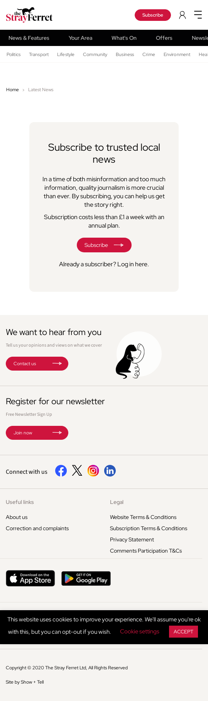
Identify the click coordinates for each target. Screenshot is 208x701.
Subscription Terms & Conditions (148, 528)
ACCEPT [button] (183, 631)
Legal (116, 502)
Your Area (80, 37)
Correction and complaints (37, 528)
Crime (148, 54)
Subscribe (152, 15)
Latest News (40, 90)
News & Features (28, 37)
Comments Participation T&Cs (146, 550)
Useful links (20, 502)
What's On (124, 37)
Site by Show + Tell (25, 682)
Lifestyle (65, 54)
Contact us (25, 364)
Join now (23, 433)
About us (16, 517)
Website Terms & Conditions (143, 517)
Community (95, 54)
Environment (177, 54)
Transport (39, 54)
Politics (13, 54)
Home (12, 90)
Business (125, 54)
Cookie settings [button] (139, 631)
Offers (164, 37)
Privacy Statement (132, 539)
